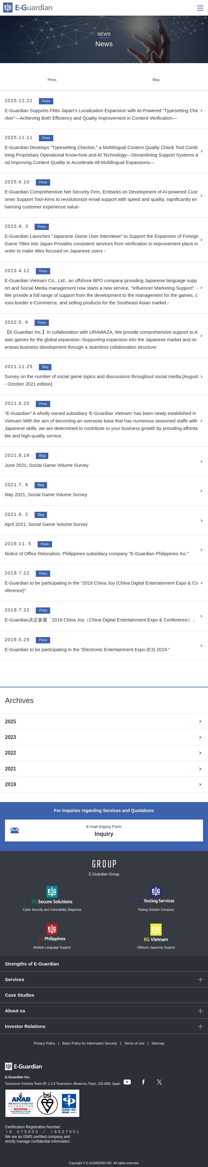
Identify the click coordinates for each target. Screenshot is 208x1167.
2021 (10, 768)
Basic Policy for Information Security (89, 1043)
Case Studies (19, 995)
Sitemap (158, 1043)
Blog (156, 80)
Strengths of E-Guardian (32, 963)
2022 (10, 753)
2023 (10, 737)
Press (52, 80)
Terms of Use (134, 1043)
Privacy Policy (44, 1043)
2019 (10, 784)
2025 (10, 721)
